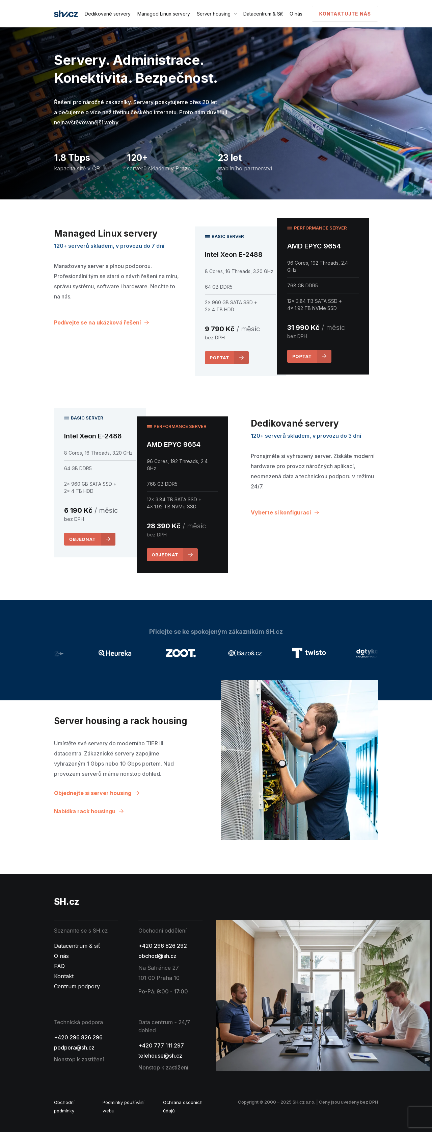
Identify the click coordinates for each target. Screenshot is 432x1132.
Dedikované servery (108, 14)
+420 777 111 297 (161, 1045)
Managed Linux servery (163, 14)
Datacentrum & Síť (263, 14)
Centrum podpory (77, 986)
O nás (296, 14)
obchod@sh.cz (157, 956)
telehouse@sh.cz (160, 1055)
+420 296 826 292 (162, 945)
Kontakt (64, 976)
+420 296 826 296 (78, 1037)
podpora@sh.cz (74, 1047)
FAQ (59, 966)
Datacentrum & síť (77, 945)
